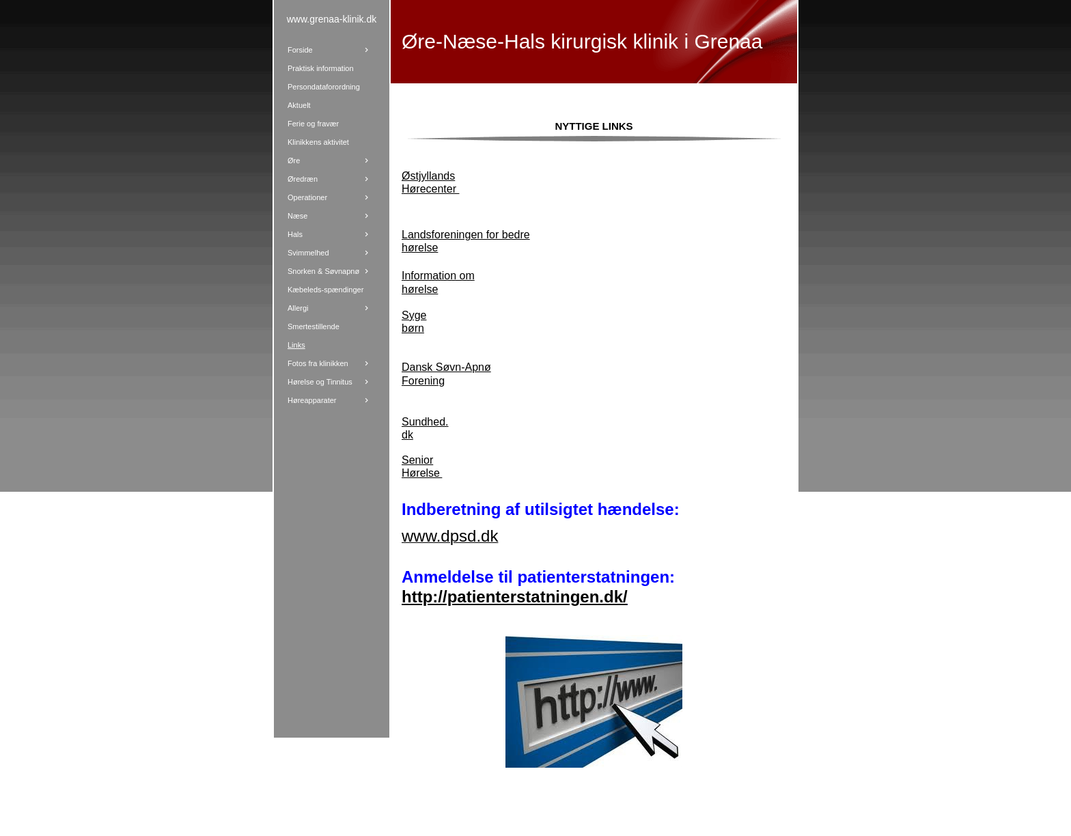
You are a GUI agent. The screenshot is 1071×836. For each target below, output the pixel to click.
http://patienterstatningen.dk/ (515, 596)
